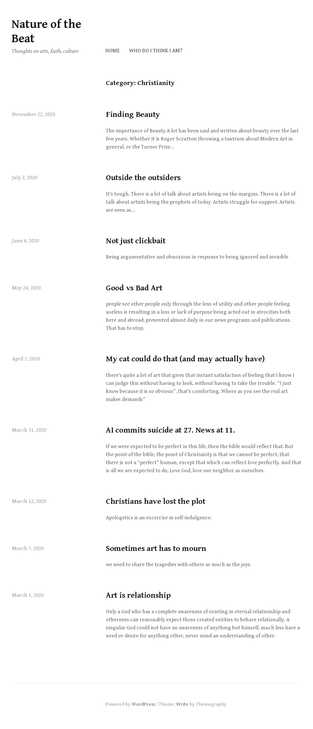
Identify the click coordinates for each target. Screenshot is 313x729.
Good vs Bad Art (134, 288)
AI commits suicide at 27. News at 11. (170, 430)
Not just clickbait (136, 241)
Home (112, 51)
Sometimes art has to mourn (156, 548)
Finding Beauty (133, 114)
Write (182, 704)
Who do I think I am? (155, 51)
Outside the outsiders (143, 177)
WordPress (143, 704)
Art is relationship (138, 595)
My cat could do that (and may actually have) (185, 359)
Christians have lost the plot (155, 501)
